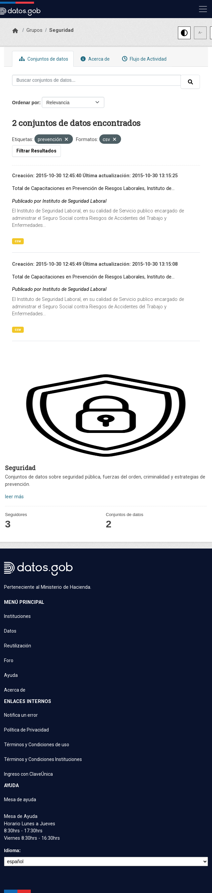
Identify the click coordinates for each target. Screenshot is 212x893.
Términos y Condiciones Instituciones (43, 759)
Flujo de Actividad (143, 59)
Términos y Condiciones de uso (36, 744)
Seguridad (61, 30)
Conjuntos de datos (42, 59)
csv (18, 241)
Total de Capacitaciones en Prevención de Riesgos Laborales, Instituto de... (93, 188)
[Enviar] (190, 82)
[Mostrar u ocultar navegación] (203, 9)
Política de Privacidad (26, 729)
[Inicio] (15, 31)
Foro (8, 660)
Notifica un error (21, 715)
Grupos (34, 30)
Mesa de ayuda (20, 799)
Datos (10, 631)
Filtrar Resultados (36, 150)
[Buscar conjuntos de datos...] (96, 80)
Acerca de (94, 59)
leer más (14, 497)
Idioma (11, 850)
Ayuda (11, 675)
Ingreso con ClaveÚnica (28, 774)
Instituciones (17, 616)
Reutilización (17, 645)
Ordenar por (25, 102)
